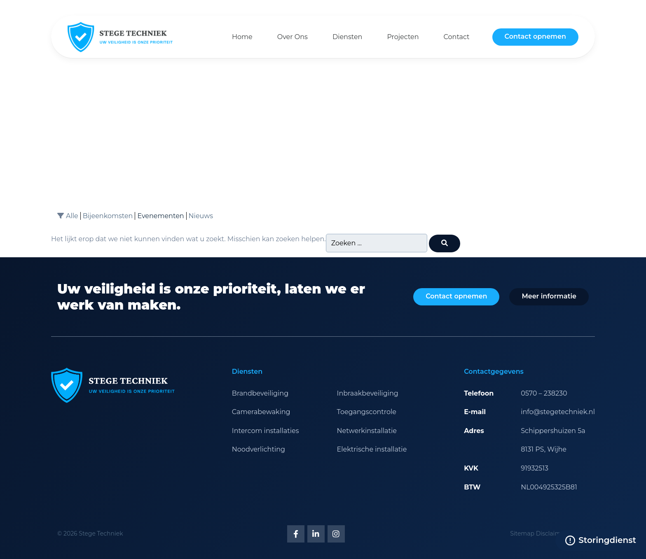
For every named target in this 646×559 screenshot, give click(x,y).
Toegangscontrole (366, 412)
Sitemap (522, 533)
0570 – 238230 (544, 393)
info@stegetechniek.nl (558, 412)
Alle (72, 216)
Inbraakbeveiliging (367, 393)
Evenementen (160, 216)
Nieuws (201, 216)
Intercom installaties (265, 431)
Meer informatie (549, 296)
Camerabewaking (261, 412)
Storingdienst (600, 540)
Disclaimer (551, 533)
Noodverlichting (258, 449)
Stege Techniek (101, 533)
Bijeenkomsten (108, 216)
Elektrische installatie (372, 449)
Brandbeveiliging (260, 393)
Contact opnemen (535, 36)
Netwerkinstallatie (367, 431)
